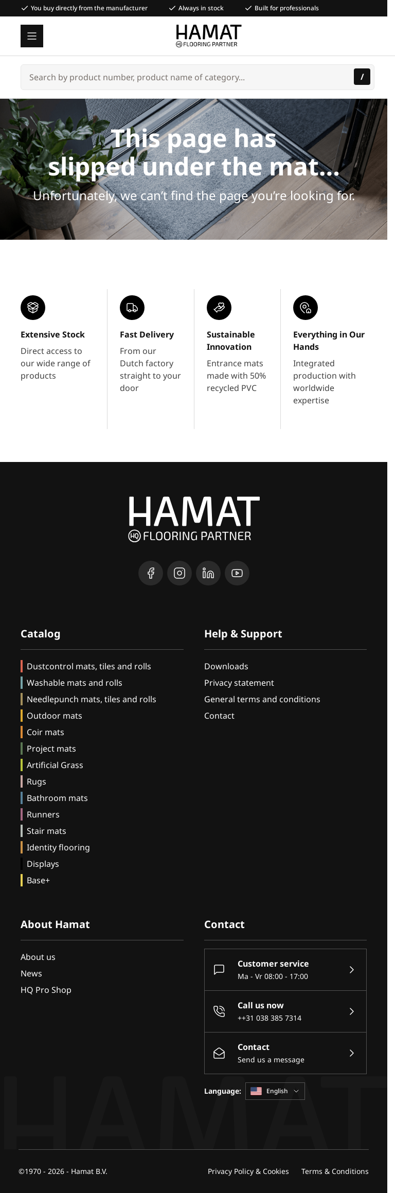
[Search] (362, 76)
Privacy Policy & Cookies (248, 1171)
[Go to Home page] (208, 36)
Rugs (36, 781)
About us (38, 957)
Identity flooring (58, 847)
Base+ (38, 880)
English (275, 1091)
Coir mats (45, 732)
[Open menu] (32, 36)
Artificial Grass (55, 765)
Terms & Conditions (335, 1171)
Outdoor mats (54, 715)
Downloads (226, 666)
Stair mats (46, 830)
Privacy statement (239, 682)
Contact (219, 715)
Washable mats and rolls (74, 682)
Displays (43, 863)
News (31, 973)
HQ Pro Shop (46, 989)
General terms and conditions (262, 699)
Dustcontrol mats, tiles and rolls (89, 666)
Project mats (51, 748)
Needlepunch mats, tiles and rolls (91, 699)
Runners (43, 814)
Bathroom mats (57, 798)
